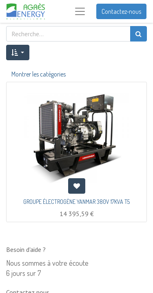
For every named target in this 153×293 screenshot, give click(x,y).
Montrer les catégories (38, 74)
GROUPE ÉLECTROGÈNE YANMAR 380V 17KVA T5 (76, 201)
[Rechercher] (138, 34)
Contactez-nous (121, 11)
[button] (17, 52)
